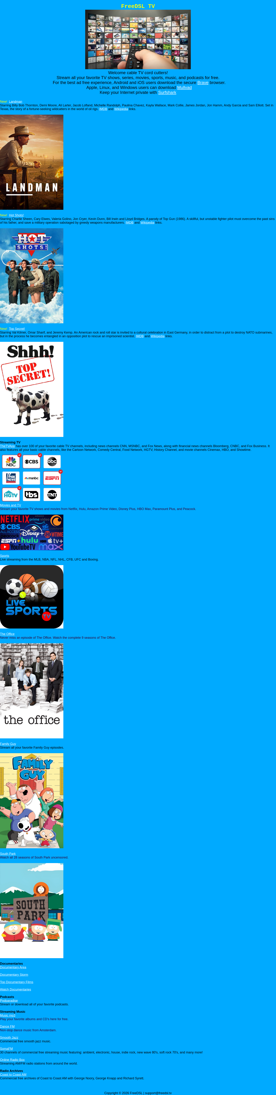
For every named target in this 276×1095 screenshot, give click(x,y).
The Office (7, 634)
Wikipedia (121, 109)
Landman (15, 101)
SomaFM (6, 1048)
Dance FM (7, 1026)
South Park (8, 854)
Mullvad (184, 87)
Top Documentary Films (16, 982)
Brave (203, 82)
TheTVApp (7, 446)
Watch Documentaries (15, 989)
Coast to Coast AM (13, 1074)
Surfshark (167, 92)
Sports (4, 556)
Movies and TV (10, 505)
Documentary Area (13, 967)
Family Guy (8, 744)
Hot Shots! (16, 215)
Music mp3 (7, 1015)
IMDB (103, 109)
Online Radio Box (12, 1060)
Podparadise (9, 1000)
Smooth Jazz (9, 1037)
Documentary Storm (14, 974)
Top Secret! (17, 329)
